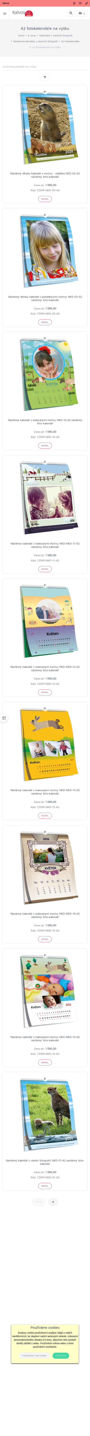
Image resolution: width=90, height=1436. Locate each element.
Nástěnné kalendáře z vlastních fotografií (35, 41)
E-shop (32, 35)
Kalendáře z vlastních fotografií (55, 35)
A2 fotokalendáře (70, 41)
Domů (21, 35)
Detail (45, 199)
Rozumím (61, 1355)
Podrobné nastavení (34, 1355)
